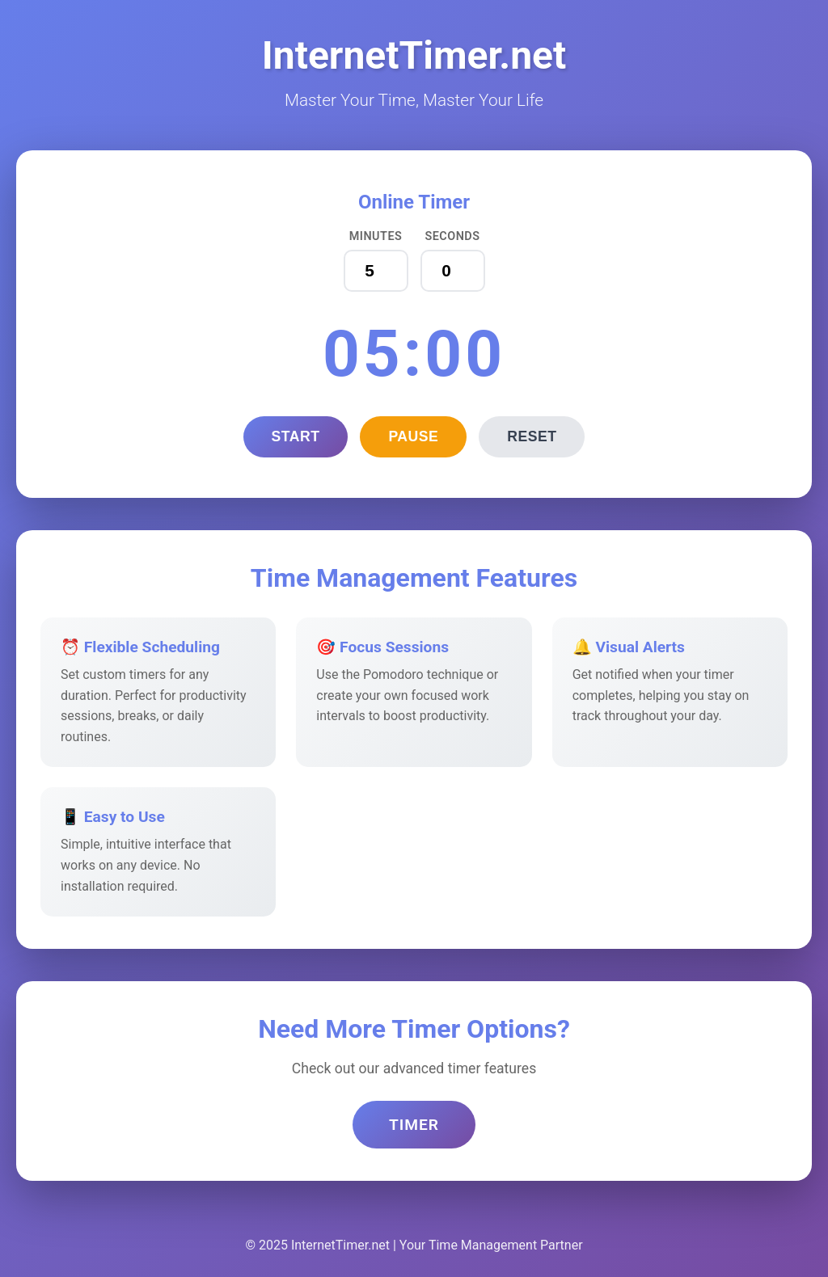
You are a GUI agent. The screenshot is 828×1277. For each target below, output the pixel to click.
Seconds (452, 236)
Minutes (376, 236)
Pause (413, 436)
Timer (414, 1124)
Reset (531, 436)
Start (296, 436)
